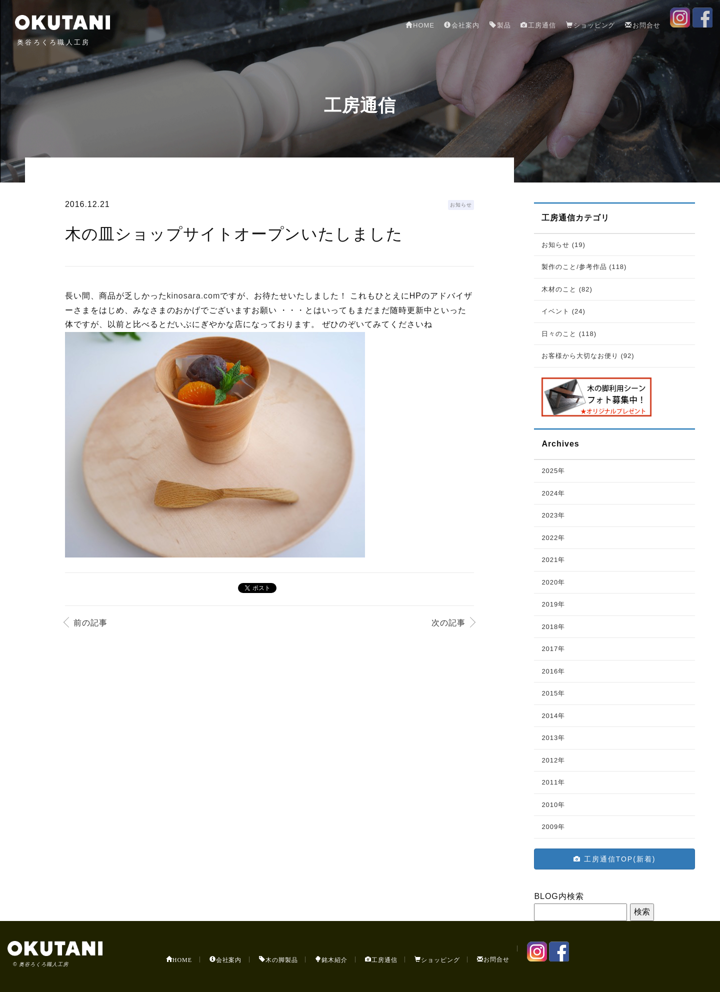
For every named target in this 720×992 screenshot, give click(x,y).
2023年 (553, 515)
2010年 (553, 804)
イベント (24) (563, 311)
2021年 (553, 560)
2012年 (553, 760)
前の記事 (91, 622)
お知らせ (461, 205)
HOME (420, 25)
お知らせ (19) (563, 244)
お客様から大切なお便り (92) (588, 356)
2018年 (553, 626)
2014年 (553, 716)
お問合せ (642, 25)
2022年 (553, 538)
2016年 (553, 671)
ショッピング (591, 25)
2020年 (553, 582)
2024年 (553, 493)
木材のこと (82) (567, 289)
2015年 (553, 693)
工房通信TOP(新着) (615, 859)
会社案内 (462, 25)
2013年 (553, 738)
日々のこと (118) (569, 334)
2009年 (553, 826)
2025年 (553, 470)
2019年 (553, 604)
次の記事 (449, 622)
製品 (500, 25)
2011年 (553, 782)
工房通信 (538, 25)
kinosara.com (193, 296)
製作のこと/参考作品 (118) (584, 266)
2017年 (553, 648)
